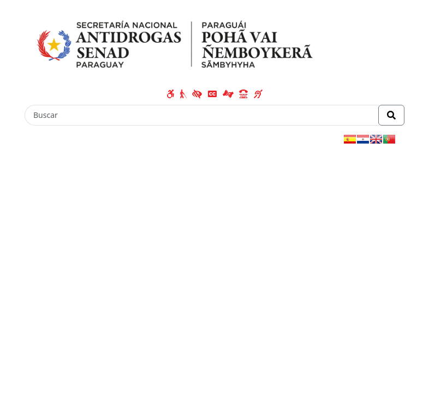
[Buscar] (202, 115)
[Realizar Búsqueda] (391, 115)
